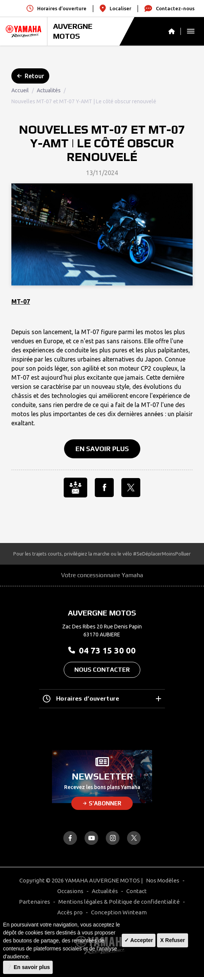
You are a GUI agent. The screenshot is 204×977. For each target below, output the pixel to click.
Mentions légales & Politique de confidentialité (119, 901)
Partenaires (34, 901)
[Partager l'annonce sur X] (130, 487)
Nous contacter (102, 669)
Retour (30, 76)
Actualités (49, 90)
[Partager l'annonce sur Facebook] (104, 487)
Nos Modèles (162, 880)
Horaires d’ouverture (102, 698)
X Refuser (172, 940)
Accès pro (70, 912)
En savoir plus (102, 449)
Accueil (20, 90)
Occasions (70, 891)
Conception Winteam (119, 912)
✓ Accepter (138, 940)
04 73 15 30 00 (102, 650)
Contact (136, 891)
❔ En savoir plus (28, 967)
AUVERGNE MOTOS (73, 31)
